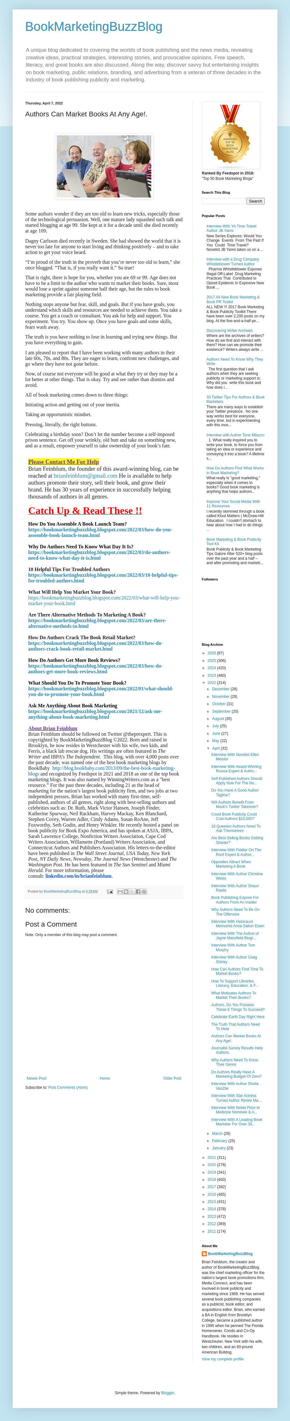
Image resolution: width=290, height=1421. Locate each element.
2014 (212, 1209)
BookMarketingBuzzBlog (94, 26)
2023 (212, 675)
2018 (212, 1179)
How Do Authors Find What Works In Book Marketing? (235, 470)
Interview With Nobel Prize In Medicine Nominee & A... (235, 1110)
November (221, 696)
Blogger (167, 1393)
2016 (212, 1194)
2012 (212, 1224)
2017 (212, 1187)
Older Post (172, 1078)
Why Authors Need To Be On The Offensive (235, 911)
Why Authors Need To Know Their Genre (234, 1062)
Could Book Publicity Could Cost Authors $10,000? (234, 816)
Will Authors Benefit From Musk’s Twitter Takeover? (234, 804)
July (216, 726)
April (216, 748)
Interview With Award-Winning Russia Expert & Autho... (236, 768)
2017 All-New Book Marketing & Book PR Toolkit (233, 299)
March (218, 1133)
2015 (212, 1202)
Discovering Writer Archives (229, 330)
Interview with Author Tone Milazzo (235, 435)
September (222, 711)
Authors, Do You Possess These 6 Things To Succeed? (238, 1007)
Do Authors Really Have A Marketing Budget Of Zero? (236, 1074)
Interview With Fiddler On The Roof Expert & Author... (236, 852)
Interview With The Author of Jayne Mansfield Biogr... (235, 935)
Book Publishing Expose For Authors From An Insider (235, 899)
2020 (212, 1165)
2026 (212, 653)
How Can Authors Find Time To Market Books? (237, 971)
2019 (212, 1172)
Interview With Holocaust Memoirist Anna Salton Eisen (237, 923)
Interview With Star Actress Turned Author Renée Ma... (236, 1098)
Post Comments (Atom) (68, 1087)
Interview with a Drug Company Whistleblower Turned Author (232, 261)
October (219, 704)
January (219, 1148)
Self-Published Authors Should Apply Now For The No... (236, 780)
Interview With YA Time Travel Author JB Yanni (231, 228)
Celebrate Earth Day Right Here (237, 1017)
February (220, 1141)
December (221, 689)
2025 (212, 660)
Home (105, 1078)
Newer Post (36, 1078)
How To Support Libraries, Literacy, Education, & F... (234, 983)
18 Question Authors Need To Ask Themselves (236, 828)
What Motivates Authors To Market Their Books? (233, 995)
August (218, 718)
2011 (212, 1231)
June (216, 733)
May (216, 741)
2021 (212, 1157)
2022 (212, 683)
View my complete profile (223, 1359)
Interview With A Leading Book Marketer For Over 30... (236, 1121)
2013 (212, 1216)
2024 (212, 668)
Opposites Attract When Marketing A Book (231, 864)
